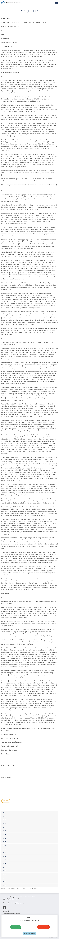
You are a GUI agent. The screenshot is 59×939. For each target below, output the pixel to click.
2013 (4, 852)
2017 (4, 838)
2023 (4, 816)
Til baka (5, 801)
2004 (4, 885)
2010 (4, 863)
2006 (4, 878)
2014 (4, 849)
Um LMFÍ (6, 911)
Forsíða (3, 888)
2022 (4, 820)
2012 (4, 856)
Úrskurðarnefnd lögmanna (14, 888)
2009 (4, 867)
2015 (4, 845)
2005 (4, 881)
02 (28, 888)
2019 (4, 831)
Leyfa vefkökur (16, 927)
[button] (56, 2)
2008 (4, 871)
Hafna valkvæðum (43, 927)
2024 (4, 812)
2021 (4, 823)
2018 (4, 834)
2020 (4, 827)
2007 (4, 874)
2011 (4, 860)
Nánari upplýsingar (29, 933)
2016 (4, 841)
